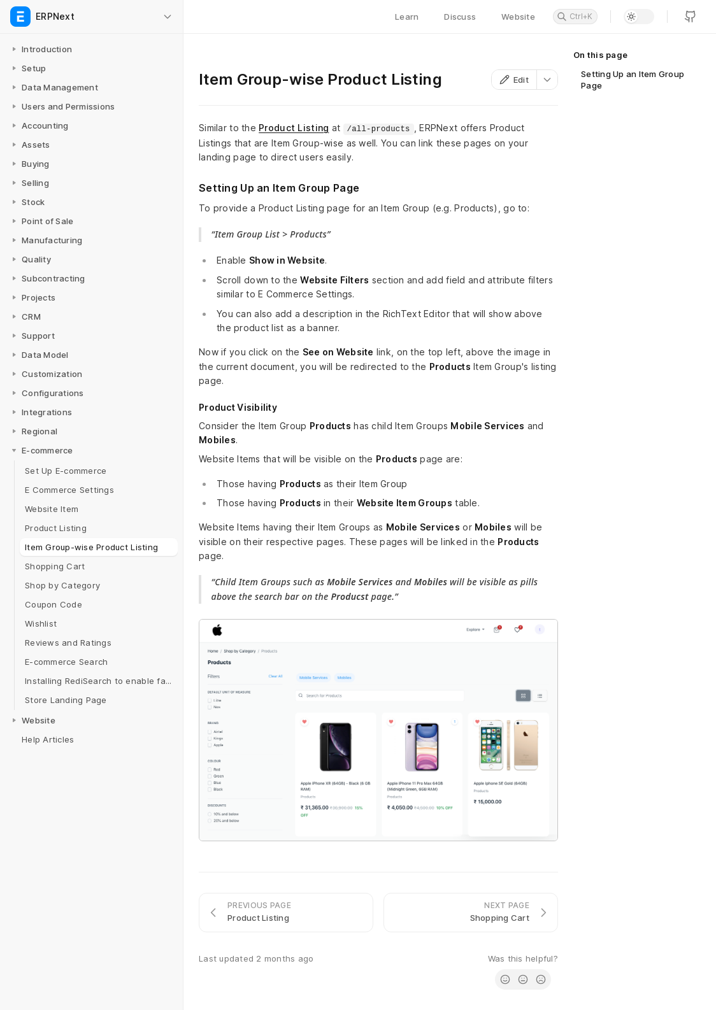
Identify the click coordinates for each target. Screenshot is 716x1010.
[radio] (505, 979)
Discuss (460, 16)
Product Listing (294, 127)
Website (518, 16)
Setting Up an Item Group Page (632, 79)
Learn (407, 16)
